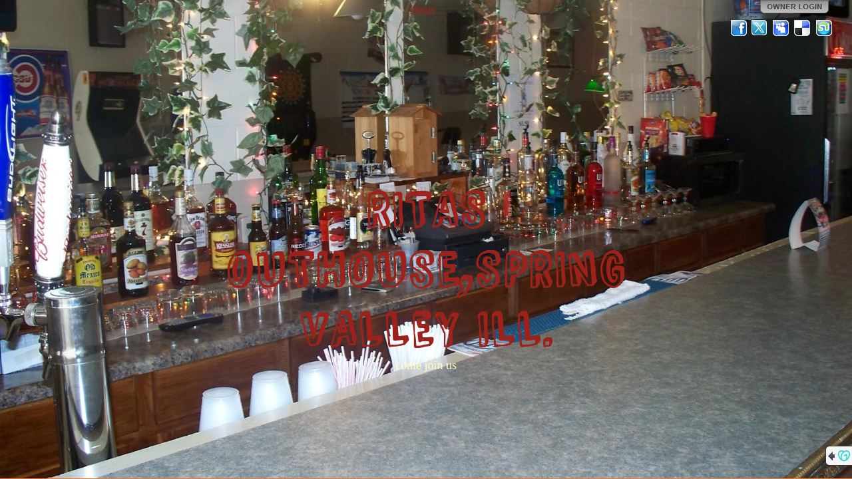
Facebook (739, 28)
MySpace (781, 28)
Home (422, 9)
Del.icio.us (802, 28)
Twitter (760, 28)
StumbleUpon (824, 28)
